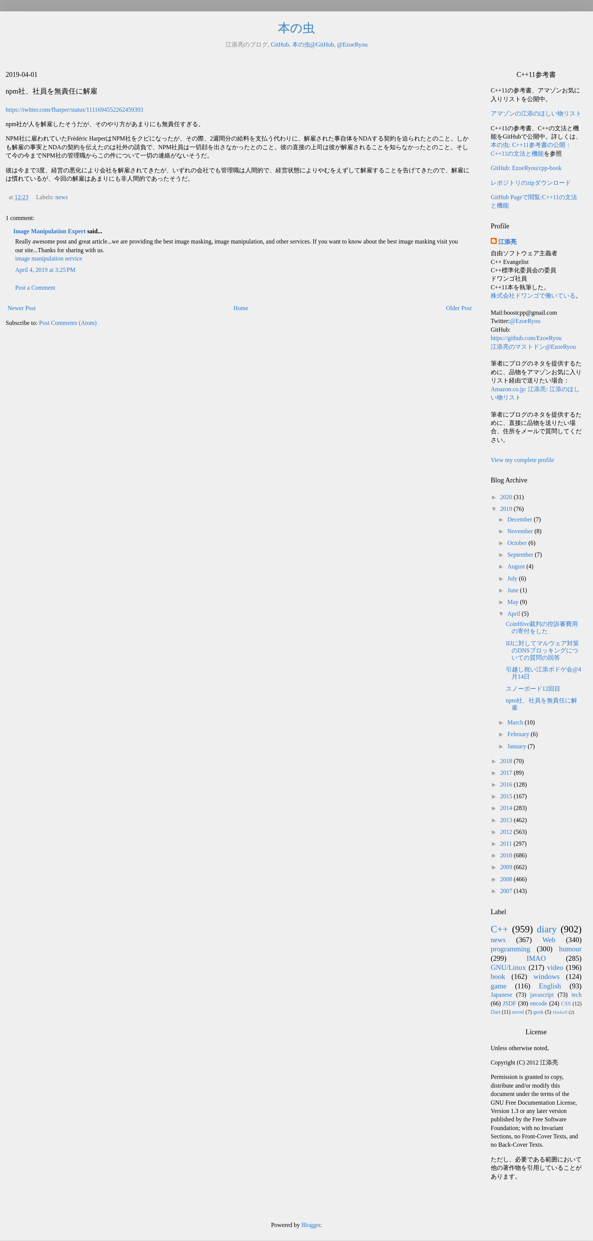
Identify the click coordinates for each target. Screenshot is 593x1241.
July (513, 578)
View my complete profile (522, 460)
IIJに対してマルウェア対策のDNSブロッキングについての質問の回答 (542, 650)
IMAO (536, 958)
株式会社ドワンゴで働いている (533, 295)
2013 (507, 820)
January (517, 746)
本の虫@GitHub (313, 44)
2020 (507, 497)
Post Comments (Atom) (68, 323)
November (521, 531)
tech (576, 994)
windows (547, 976)
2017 (507, 773)
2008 (507, 879)
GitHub (280, 44)
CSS (566, 1004)
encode (538, 1003)
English (550, 986)
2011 (506, 843)
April (514, 613)
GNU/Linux (508, 967)
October (518, 543)
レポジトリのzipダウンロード (531, 183)
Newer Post (22, 308)
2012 (507, 832)
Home (240, 308)
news (61, 197)
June (513, 590)
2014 (507, 808)
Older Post (459, 308)
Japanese (501, 994)
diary (547, 929)
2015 (507, 796)
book (498, 976)
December (520, 519)
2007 (507, 891)
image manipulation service (48, 258)
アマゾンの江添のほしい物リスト (536, 113)
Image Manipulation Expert (50, 231)
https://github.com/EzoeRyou (526, 338)
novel (518, 1012)
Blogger (311, 1225)
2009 (507, 867)
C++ (499, 929)
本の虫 (296, 28)
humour (570, 949)
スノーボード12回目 (533, 688)
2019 (507, 509)
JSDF (509, 1003)
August (516, 566)
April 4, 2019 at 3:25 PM (45, 270)
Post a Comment (35, 287)
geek (538, 1012)
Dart (496, 1012)
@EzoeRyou (352, 44)
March (516, 722)
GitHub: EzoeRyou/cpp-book (526, 168)
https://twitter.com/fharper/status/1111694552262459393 (74, 109)
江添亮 (507, 242)
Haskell (559, 1012)
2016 (507, 784)
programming (510, 949)
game (499, 986)
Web (548, 940)
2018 (507, 761)
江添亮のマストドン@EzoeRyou (533, 346)
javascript (542, 994)
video (555, 967)
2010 (507, 855)
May (513, 602)
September (521, 554)
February (519, 734)
